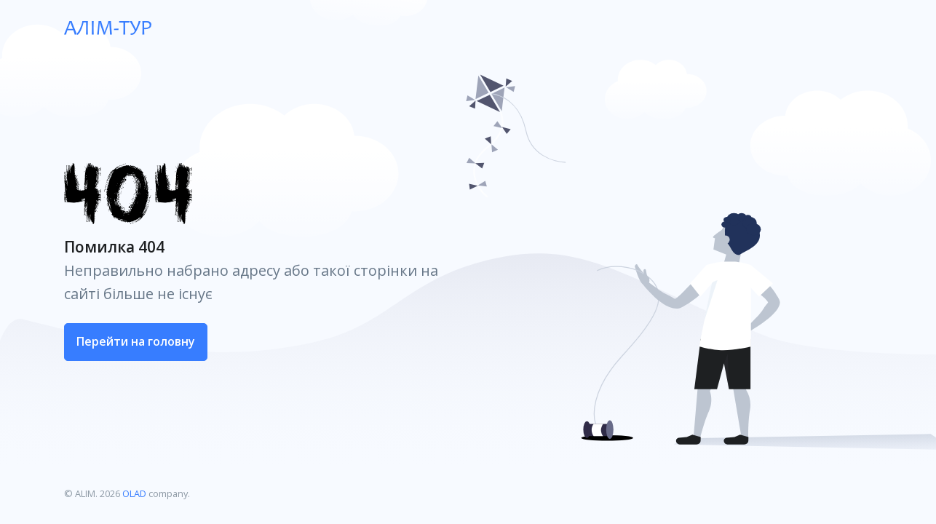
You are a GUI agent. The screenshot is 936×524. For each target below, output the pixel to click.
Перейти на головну (135, 341)
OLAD (134, 493)
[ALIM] (107, 27)
